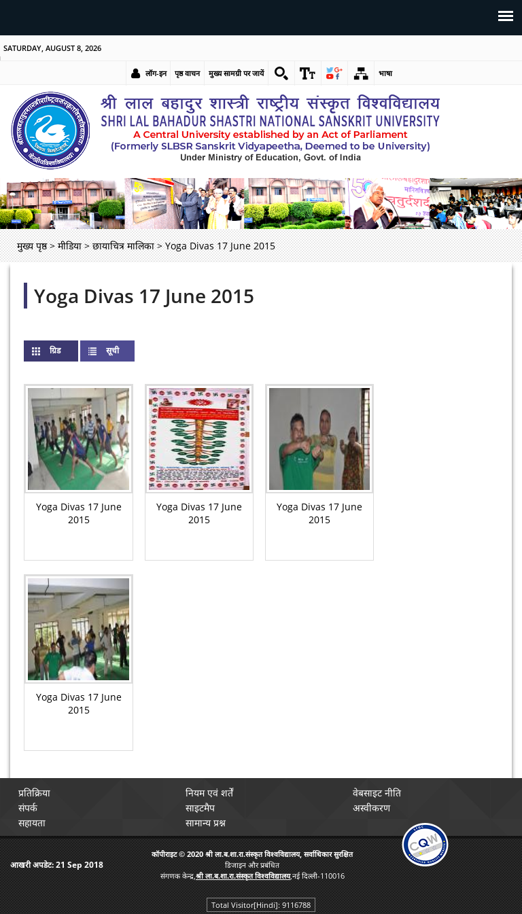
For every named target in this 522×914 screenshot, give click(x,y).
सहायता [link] (32, 822)
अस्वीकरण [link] (371, 807)
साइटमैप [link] (200, 807)
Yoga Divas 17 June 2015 (144, 296)
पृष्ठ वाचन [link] (187, 73)
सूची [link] (112, 350)
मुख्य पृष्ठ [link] (32, 245)
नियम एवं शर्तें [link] (209, 792)
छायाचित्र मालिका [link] (123, 245)
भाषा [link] (385, 73)
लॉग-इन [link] (156, 73)
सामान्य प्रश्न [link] (206, 822)
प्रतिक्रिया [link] (34, 792)
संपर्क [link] (27, 807)
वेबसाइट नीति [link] (377, 792)
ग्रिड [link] (66, 350)
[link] (281, 73)
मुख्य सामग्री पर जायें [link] (236, 73)
